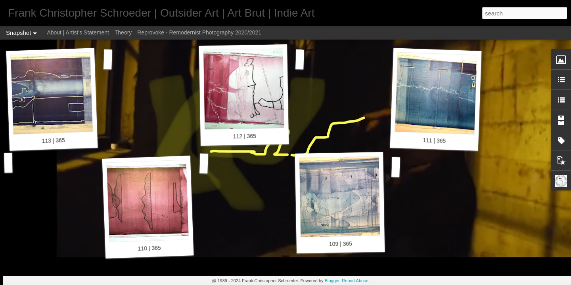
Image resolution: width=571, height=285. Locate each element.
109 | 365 (340, 243)
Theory (123, 32)
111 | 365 (434, 140)
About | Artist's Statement (78, 32)
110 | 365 (149, 248)
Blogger (332, 280)
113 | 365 (53, 140)
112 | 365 (244, 136)
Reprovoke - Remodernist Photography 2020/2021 (199, 32)
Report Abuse (355, 280)
